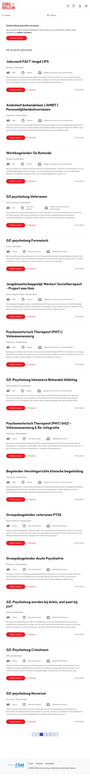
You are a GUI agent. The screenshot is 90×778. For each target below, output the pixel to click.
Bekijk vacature (15, 90)
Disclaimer (39, 763)
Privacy (31, 763)
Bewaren (32, 90)
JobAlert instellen (16, 38)
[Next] (56, 734)
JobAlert (80, 6)
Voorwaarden (49, 763)
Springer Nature (69, 768)
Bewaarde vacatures (73, 6)
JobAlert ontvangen (24, 32)
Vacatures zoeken (68, 6)
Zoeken (6, 15)
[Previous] (33, 734)
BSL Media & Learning (40, 768)
